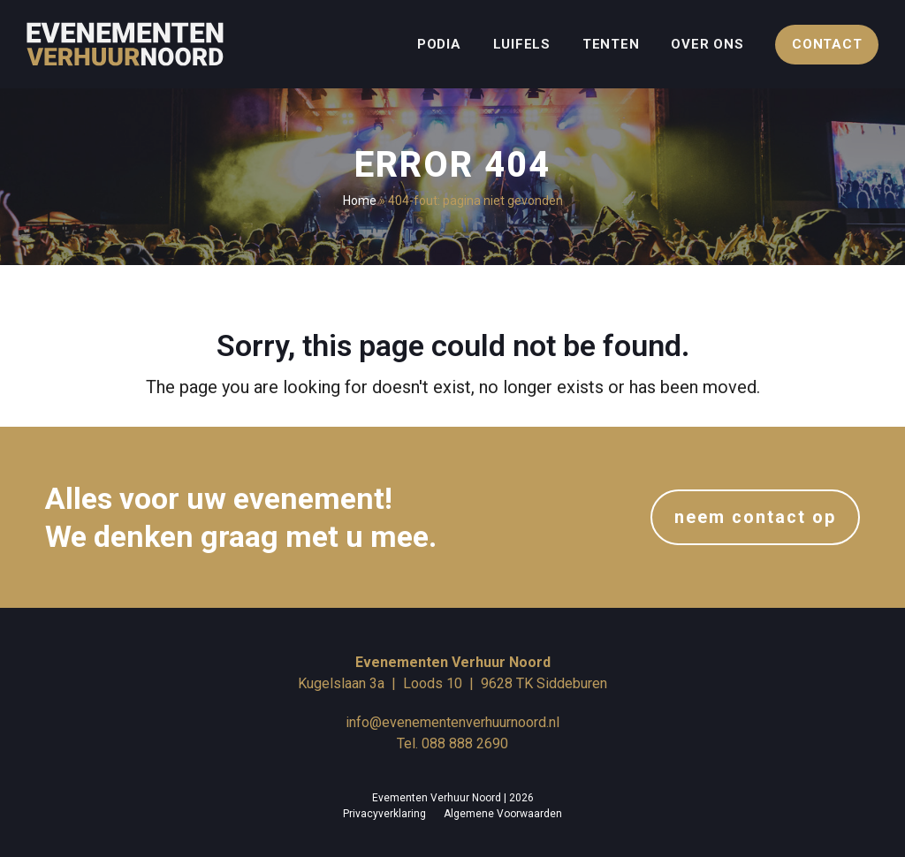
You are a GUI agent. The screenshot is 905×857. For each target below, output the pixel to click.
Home (359, 200)
